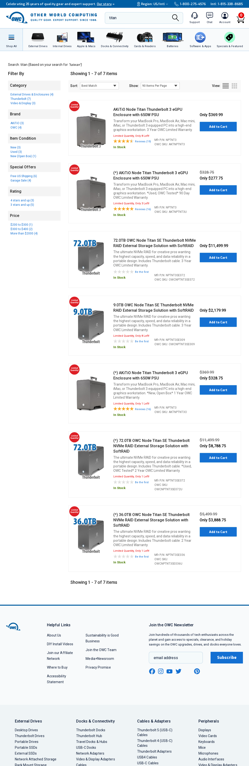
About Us (54, 635)
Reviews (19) (143, 141)
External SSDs (26, 753)
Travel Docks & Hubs (91, 742)
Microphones (208, 753)
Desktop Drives (26, 730)
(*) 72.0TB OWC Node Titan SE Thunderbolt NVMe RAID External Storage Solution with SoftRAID (151, 446)
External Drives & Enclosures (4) (31, 94)
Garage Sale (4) (20, 180)
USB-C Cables (148, 763)
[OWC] (51, 18)
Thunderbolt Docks (91, 730)
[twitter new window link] (179, 670)
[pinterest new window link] (197, 671)
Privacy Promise (98, 667)
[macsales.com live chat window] (209, 18)
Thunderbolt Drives (29, 736)
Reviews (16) (143, 209)
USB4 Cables (147, 757)
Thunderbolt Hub (89, 736)
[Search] (175, 18)
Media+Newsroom (100, 659)
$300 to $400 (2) (21, 229)
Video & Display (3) (23, 103)
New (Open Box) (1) (23, 156)
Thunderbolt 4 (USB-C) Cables (154, 743)
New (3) (15, 147)
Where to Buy (57, 667)
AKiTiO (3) (17, 123)
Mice (202, 747)
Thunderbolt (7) (20, 99)
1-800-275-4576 (190, 4)
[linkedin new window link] (188, 671)
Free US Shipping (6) (23, 176)
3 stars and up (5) (22, 205)
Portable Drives (26, 742)
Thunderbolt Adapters (154, 751)
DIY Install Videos (60, 644)
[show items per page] (160, 85)
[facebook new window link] (152, 671)
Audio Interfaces (211, 759)
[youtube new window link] (169, 671)
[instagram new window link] (160, 671)
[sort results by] (99, 85)
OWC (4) (16, 127)
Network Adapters (90, 753)
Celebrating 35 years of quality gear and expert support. (60, 4)
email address (166, 657)
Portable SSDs (26, 747)
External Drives (28, 721)
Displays (204, 730)
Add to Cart (218, 127)
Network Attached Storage (35, 759)
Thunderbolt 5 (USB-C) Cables (154, 732)
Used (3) (16, 152)
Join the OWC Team (101, 650)
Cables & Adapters (154, 721)
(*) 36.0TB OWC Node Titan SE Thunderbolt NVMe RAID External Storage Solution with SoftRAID (151, 520)
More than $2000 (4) (24, 233)
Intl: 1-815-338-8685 (227, 4)
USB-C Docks (86, 747)
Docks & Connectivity (95, 721)
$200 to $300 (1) (21, 224)
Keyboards (206, 742)
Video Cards (207, 736)
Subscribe (227, 657)
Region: (153, 4)
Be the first (142, 272)
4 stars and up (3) (22, 200)
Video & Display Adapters (95, 759)
